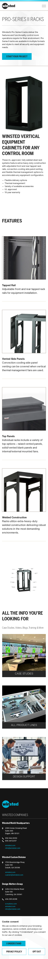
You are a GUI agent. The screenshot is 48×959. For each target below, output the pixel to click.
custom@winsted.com (14, 875)
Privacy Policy (14, 952)
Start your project (16, 57)
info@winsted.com (12, 848)
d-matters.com (11, 904)
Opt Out (37, 952)
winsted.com (10, 846)
